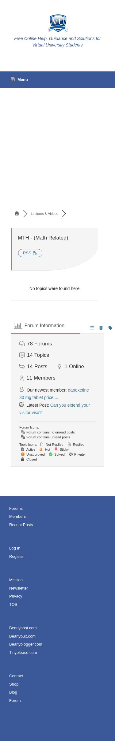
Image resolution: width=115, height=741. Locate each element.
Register (16, 556)
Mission (16, 580)
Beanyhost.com (23, 628)
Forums (16, 508)
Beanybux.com (22, 636)
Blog (13, 692)
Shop (13, 684)
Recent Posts (21, 524)
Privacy (15, 596)
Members (17, 516)
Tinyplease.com (23, 652)
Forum (15, 700)
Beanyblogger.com (25, 644)
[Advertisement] (57, 136)
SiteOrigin (83, 729)
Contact (16, 676)
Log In (14, 548)
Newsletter (18, 588)
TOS (13, 604)
